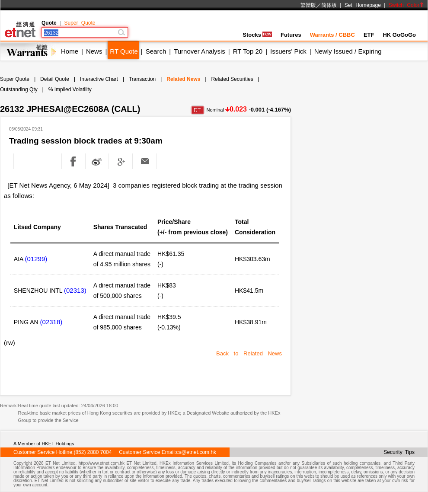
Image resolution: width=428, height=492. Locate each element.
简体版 (329, 5)
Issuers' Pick (288, 51)
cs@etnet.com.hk (196, 452)
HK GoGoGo (399, 35)
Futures (291, 35)
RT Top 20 (247, 51)
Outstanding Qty (19, 89)
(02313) (75, 290)
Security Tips (399, 452)
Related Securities (232, 79)
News (94, 51)
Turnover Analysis (199, 51)
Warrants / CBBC (332, 35)
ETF (369, 35)
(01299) (36, 258)
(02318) (51, 322)
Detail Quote (54, 79)
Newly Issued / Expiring (348, 51)
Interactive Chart (99, 79)
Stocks (257, 35)
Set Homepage (363, 5)
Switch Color (406, 5)
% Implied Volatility (70, 89)
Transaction (142, 79)
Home (69, 51)
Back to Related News (249, 353)
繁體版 (308, 5)
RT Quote (123, 51)
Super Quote (79, 23)
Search (156, 51)
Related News (183, 79)
